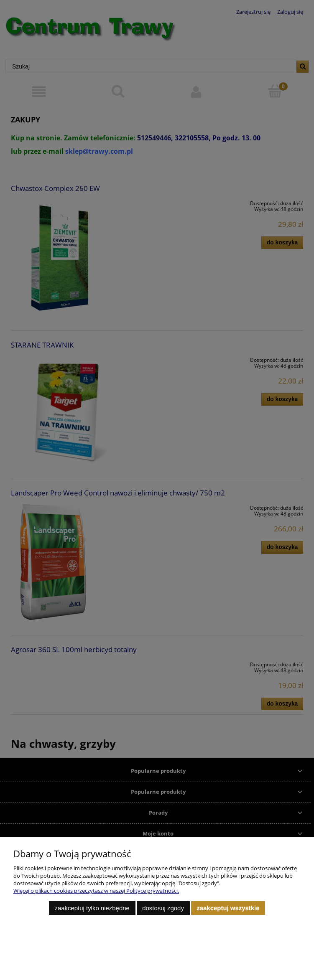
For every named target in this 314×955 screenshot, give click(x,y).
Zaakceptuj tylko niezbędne (91, 908)
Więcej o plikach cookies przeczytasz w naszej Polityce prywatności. (96, 890)
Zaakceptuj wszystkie (228, 908)
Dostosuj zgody (163, 908)
